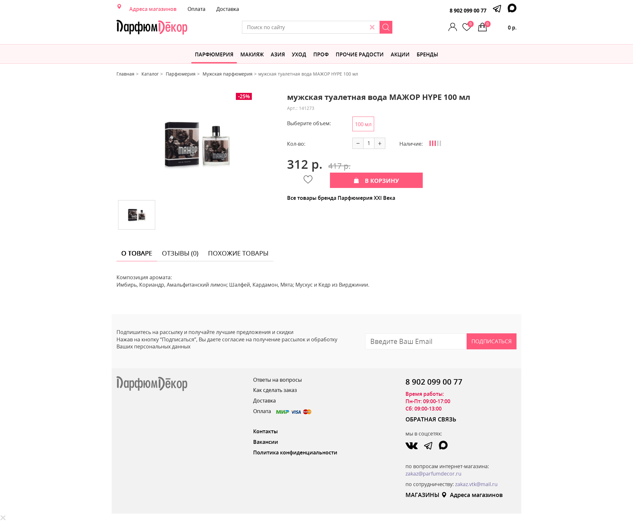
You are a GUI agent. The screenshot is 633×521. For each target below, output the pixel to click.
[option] (197, 144)
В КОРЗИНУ (376, 180)
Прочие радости (360, 54)
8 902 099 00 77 (468, 10)
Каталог (150, 74)
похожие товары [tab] (238, 253)
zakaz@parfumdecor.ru (433, 473)
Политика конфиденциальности (295, 452)
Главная (125, 74)
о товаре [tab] (136, 253)
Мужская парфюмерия (227, 74)
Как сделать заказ (275, 390)
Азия (278, 54)
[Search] (386, 27)
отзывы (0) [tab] (180, 253)
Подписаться (491, 341)
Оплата (196, 8)
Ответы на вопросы (277, 379)
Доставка (227, 8)
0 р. (501, 26)
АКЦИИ (400, 54)
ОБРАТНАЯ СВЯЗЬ (430, 419)
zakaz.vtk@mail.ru (476, 484)
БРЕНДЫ (427, 54)
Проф (321, 54)
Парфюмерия (214, 54)
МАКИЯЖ (252, 54)
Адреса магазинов (153, 8)
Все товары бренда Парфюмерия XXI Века (341, 197)
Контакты (265, 431)
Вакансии (265, 441)
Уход (299, 54)
